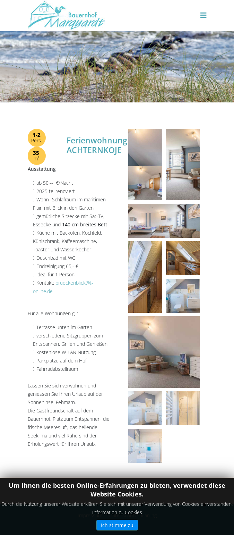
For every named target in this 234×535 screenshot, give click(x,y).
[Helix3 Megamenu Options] (203, 15)
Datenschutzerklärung (133, 515)
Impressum (90, 515)
